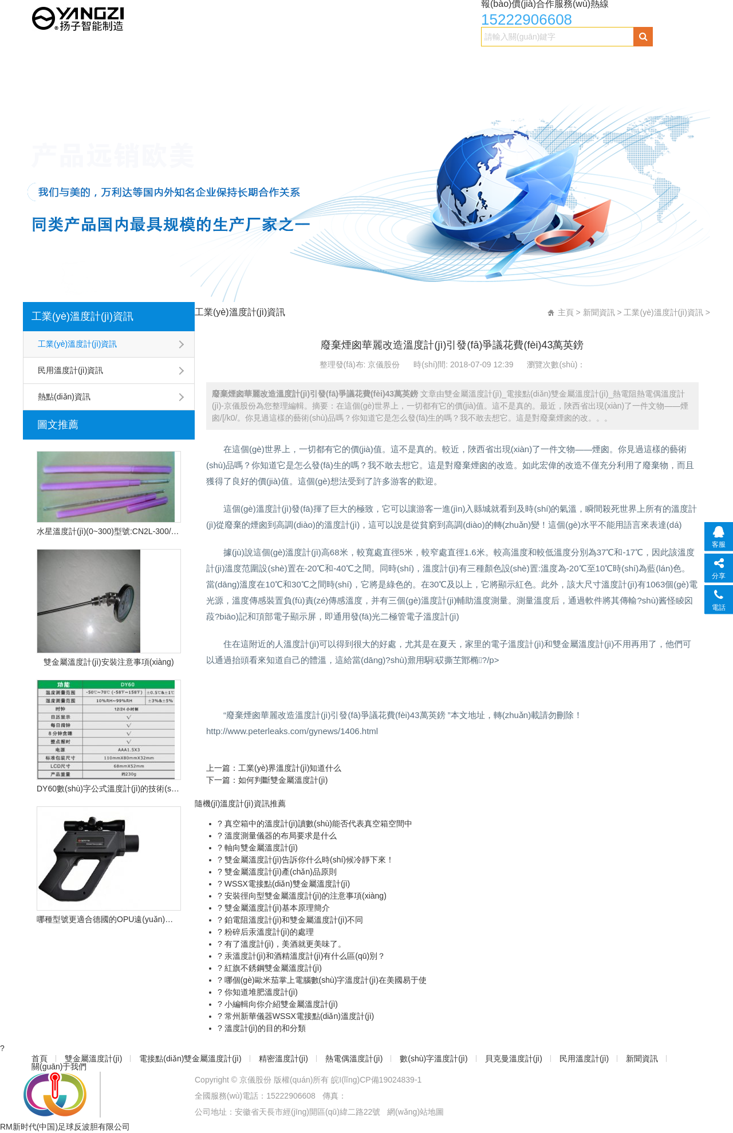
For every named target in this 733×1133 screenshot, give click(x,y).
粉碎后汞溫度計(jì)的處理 (268, 931)
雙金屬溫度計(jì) (98, 61)
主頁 (566, 312)
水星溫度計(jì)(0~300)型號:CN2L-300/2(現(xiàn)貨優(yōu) (109, 531)
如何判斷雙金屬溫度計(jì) (283, 780)
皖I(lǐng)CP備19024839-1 (376, 1079)
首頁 (40, 61)
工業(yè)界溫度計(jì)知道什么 (289, 768)
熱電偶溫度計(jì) (377, 61)
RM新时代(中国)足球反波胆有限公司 (65, 1126)
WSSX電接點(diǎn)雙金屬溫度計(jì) (286, 883)
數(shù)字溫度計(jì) (462, 61)
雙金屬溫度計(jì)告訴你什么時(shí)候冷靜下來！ (308, 859)
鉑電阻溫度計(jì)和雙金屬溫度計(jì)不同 (293, 919)
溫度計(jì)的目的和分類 (264, 1028)
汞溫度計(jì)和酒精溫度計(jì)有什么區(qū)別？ (303, 955)
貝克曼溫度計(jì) (548, 61)
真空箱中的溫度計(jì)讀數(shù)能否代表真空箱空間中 (317, 823)
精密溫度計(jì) (301, 61)
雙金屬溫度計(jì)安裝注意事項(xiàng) (109, 662)
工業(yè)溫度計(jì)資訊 (82, 316)
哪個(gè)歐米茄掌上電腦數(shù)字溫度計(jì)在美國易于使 (324, 980)
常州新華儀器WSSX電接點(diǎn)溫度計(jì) (298, 1016)
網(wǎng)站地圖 (415, 1111)
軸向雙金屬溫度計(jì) (260, 847)
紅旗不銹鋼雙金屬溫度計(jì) (272, 968)
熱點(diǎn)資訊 (64, 396)
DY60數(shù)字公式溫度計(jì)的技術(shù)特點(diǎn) (109, 788)
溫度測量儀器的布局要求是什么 (279, 835)
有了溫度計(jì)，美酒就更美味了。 (284, 943)
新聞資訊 (49, 84)
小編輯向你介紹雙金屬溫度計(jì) (280, 1004)
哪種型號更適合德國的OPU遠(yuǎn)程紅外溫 (109, 919)
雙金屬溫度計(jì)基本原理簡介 (276, 907)
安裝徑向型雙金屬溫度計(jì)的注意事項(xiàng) (304, 895)
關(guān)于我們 (114, 84)
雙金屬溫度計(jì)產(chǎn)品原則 (279, 871)
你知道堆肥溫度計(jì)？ (260, 992)
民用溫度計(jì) (623, 61)
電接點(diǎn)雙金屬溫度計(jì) (202, 61)
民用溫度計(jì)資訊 (70, 370)
